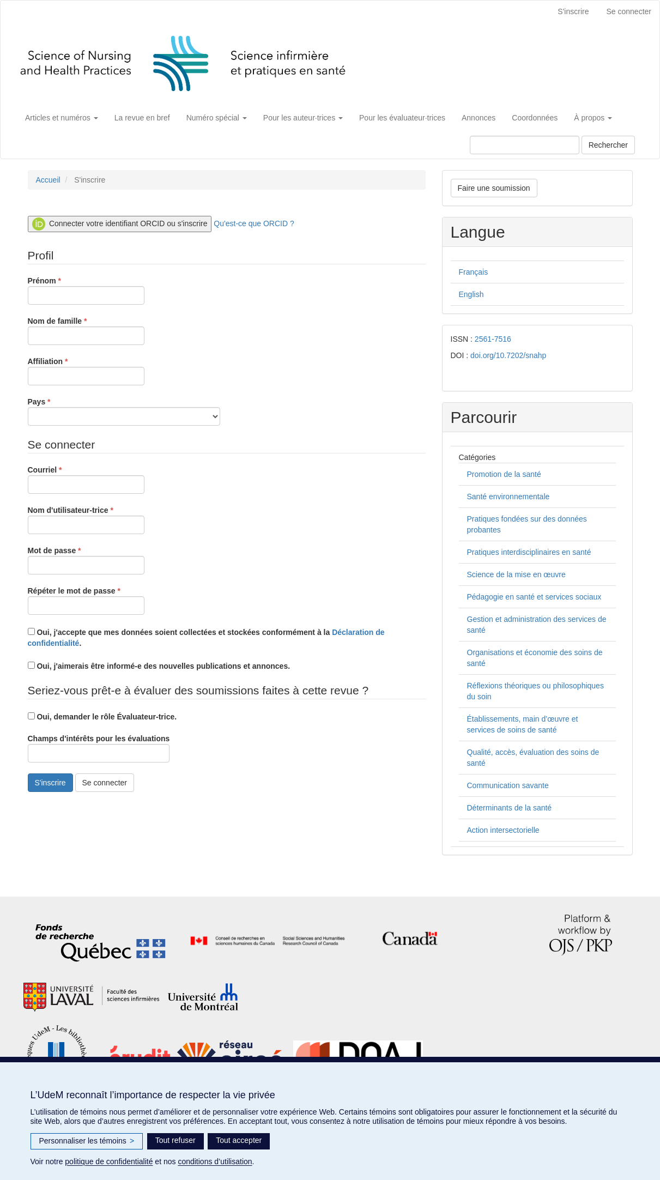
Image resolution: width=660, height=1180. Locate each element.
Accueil (48, 180)
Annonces (478, 117)
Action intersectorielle (503, 830)
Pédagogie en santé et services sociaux (534, 596)
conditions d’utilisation (215, 1161)
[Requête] (524, 145)
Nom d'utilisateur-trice (86, 519)
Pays (124, 411)
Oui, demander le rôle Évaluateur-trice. (102, 716)
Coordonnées (535, 117)
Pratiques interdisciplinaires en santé (529, 552)
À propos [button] (593, 117)
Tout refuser (175, 1140)
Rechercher (608, 145)
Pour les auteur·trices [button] (303, 117)
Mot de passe (86, 559)
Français (473, 272)
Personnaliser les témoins (87, 1141)
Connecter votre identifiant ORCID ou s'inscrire (120, 224)
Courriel (86, 479)
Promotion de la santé (504, 474)
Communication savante (508, 785)
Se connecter (629, 11)
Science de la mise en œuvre (516, 574)
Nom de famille (86, 330)
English (471, 294)
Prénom (86, 290)
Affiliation (86, 370)
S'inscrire (573, 11)
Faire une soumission (494, 188)
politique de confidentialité (109, 1161)
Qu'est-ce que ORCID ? (254, 223)
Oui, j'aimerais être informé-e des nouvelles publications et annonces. (159, 666)
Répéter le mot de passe (86, 600)
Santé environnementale (508, 496)
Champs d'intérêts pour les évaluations (99, 748)
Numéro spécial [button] (216, 117)
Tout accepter (239, 1140)
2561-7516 (493, 339)
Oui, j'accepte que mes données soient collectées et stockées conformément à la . (206, 638)
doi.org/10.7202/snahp (508, 355)
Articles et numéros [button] (61, 117)
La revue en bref (142, 117)
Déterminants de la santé (509, 807)
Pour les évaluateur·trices (402, 117)
